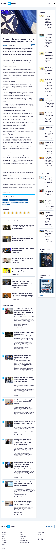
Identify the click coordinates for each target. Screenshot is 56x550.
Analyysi (3, 538)
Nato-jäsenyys (17, 200)
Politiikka (5, 45)
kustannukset (24, 200)
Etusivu (21, 534)
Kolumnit (4, 548)
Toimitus (22, 538)
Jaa (33, 45)
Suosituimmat (23, 536)
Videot (3, 546)
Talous (3, 536)
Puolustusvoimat (6, 202)
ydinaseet (11, 200)
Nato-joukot (5, 200)
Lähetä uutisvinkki (24, 540)
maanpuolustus (6, 204)
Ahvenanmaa (13, 202)
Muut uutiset (4, 542)
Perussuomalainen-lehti (25, 542)
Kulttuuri (3, 544)
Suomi (26, 202)
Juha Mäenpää (21, 202)
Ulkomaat (4, 540)
